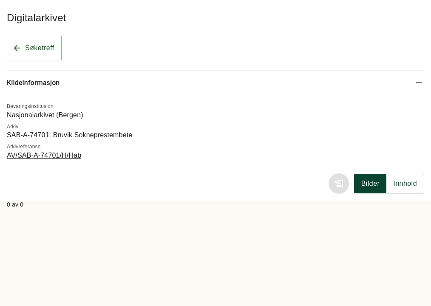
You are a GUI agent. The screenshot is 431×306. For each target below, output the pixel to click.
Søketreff (33, 48)
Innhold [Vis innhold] (405, 183)
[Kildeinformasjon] (215, 83)
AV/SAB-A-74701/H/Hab (44, 155)
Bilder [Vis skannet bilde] (370, 183)
